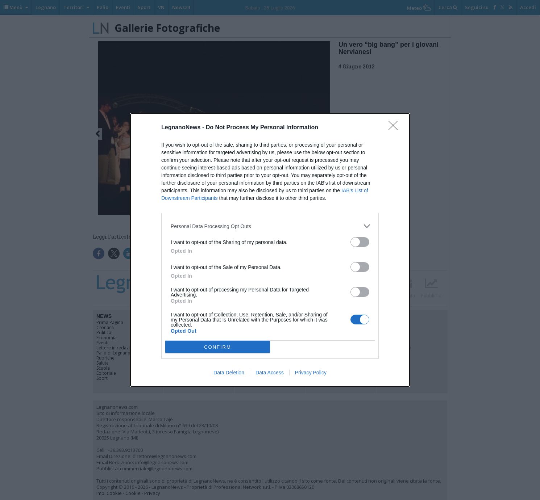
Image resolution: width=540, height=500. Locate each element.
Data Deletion (228, 372)
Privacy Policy (311, 372)
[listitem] (270, 226)
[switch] (359, 242)
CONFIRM (217, 346)
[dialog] (270, 250)
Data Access (270, 372)
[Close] (395, 128)
